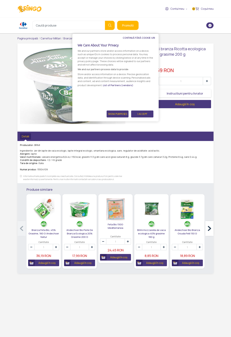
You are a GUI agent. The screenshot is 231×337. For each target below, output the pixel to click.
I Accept (142, 114)
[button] (209, 228)
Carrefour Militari (51, 38)
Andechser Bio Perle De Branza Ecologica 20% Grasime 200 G (79, 233)
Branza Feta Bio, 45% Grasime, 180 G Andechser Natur (44, 233)
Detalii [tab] (25, 136)
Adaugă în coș (173, 104)
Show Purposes (117, 114)
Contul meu (174, 9)
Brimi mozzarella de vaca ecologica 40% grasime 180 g (151, 233)
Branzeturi (69, 38)
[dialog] (115, 77)
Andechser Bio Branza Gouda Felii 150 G (187, 231)
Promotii (128, 25)
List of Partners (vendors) (118, 85)
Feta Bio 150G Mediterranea (115, 226)
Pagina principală (27, 38)
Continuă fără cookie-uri (139, 38)
